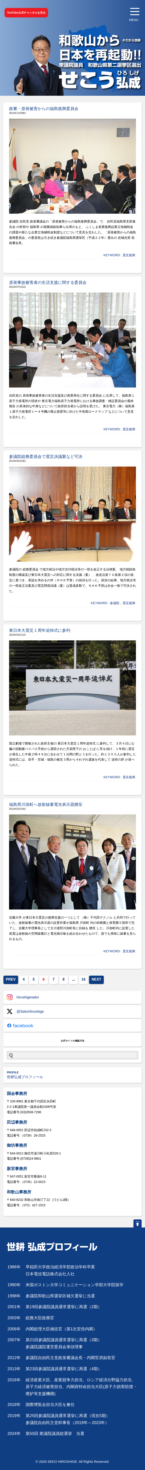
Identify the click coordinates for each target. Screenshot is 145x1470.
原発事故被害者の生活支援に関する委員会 (48, 282)
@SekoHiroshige (25, 1011)
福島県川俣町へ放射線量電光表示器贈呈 (45, 804)
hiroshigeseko (23, 997)
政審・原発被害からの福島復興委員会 (43, 108)
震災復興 (129, 255)
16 (84, 979)
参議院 (114, 603)
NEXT (96, 979)
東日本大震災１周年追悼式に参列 (39, 630)
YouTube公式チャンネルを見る (26, 12)
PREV (11, 979)
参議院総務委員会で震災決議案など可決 (45, 456)
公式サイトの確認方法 (73, 1040)
